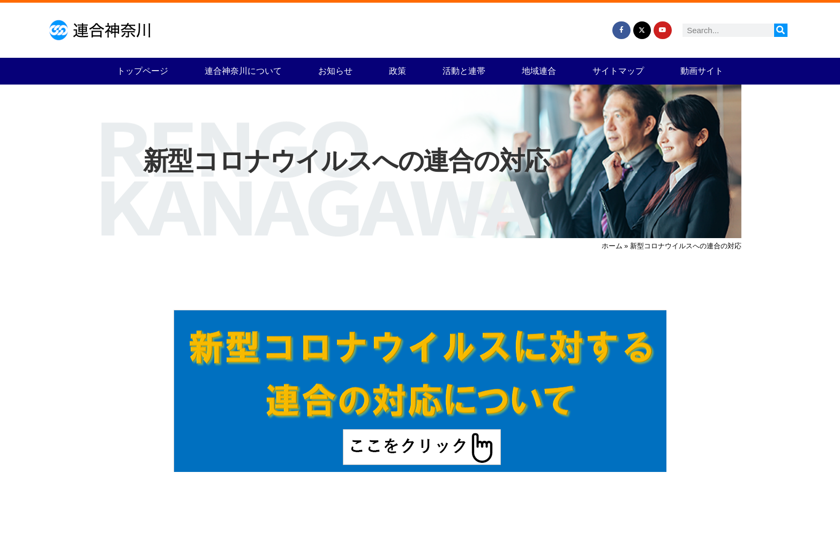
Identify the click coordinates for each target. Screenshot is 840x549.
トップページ (142, 70)
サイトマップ (618, 70)
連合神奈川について (243, 70)
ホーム (612, 246)
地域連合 (539, 70)
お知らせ (335, 70)
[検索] (781, 30)
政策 (397, 70)
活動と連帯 (463, 70)
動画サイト (701, 70)
